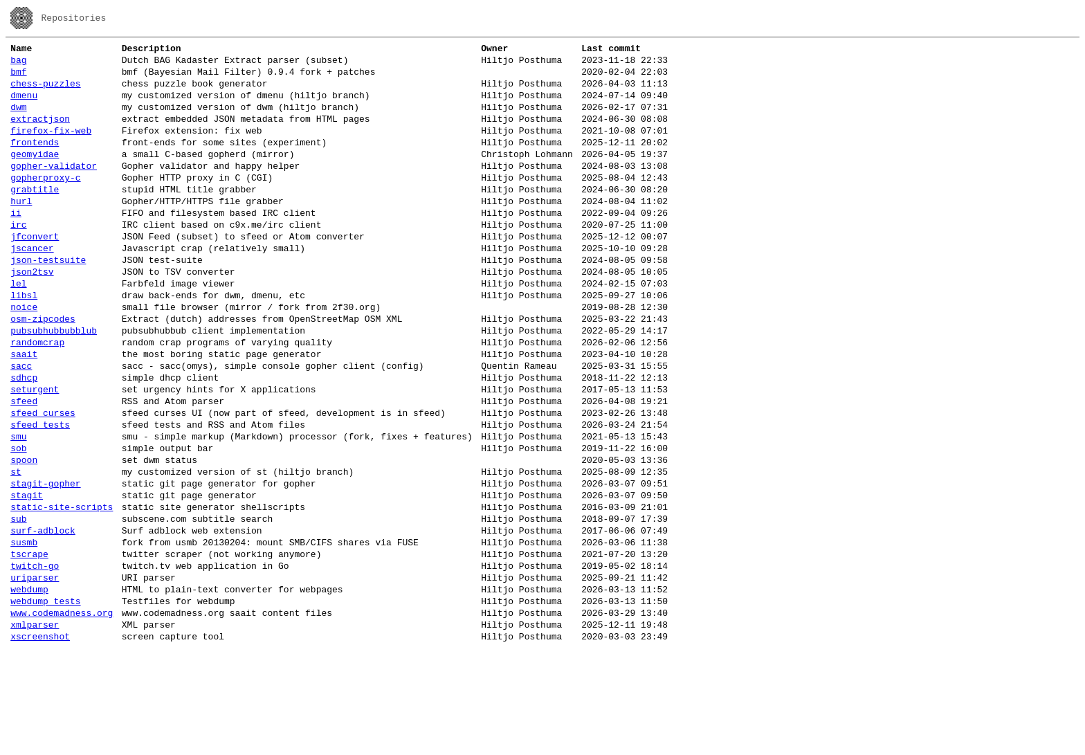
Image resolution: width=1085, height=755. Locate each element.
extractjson (40, 133)
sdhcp (23, 437)
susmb (23, 631)
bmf (18, 77)
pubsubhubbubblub (53, 382)
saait (23, 409)
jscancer (31, 285)
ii (15, 243)
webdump (29, 686)
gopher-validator (53, 188)
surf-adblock (42, 617)
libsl (23, 340)
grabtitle (34, 216)
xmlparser (34, 728)
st (15, 548)
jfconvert (34, 271)
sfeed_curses (42, 479)
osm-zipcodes (42, 368)
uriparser (34, 672)
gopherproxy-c (45, 202)
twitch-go (34, 659)
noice (23, 354)
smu (18, 506)
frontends (34, 160)
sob (18, 520)
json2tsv (31, 313)
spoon (23, 534)
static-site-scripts (61, 589)
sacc (21, 423)
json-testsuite (48, 299)
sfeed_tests (40, 492)
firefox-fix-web (50, 146)
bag (18, 63)
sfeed (23, 465)
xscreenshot (40, 742)
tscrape (29, 645)
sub (18, 603)
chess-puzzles (45, 91)
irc (18, 257)
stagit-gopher (45, 562)
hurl (21, 230)
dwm (18, 119)
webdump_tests (45, 700)
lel (18, 326)
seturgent (34, 451)
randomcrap (37, 396)
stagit (26, 576)
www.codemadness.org (61, 714)
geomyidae (34, 174)
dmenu (23, 105)
